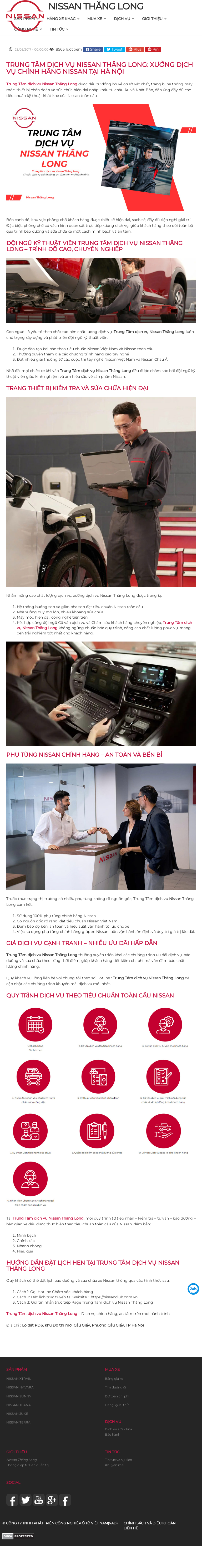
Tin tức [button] (57, 29)
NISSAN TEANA (18, 1405)
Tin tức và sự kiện (118, 1460)
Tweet (115, 49)
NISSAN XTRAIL (18, 1379)
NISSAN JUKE (17, 1414)
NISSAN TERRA (18, 1422)
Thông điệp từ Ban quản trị (27, 1465)
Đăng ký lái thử (117, 1405)
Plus (135, 49)
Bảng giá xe (114, 1379)
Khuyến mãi (114, 1465)
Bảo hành (112, 1434)
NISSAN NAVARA (20, 1387)
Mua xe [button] (94, 18)
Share (93, 49)
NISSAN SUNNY (18, 1396)
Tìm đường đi (115, 1387)
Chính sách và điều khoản (150, 1523)
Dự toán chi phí (117, 1396)
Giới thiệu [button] (152, 18)
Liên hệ (131, 1528)
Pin (153, 49)
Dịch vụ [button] (122, 18)
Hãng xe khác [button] (61, 18)
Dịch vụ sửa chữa (118, 1429)
